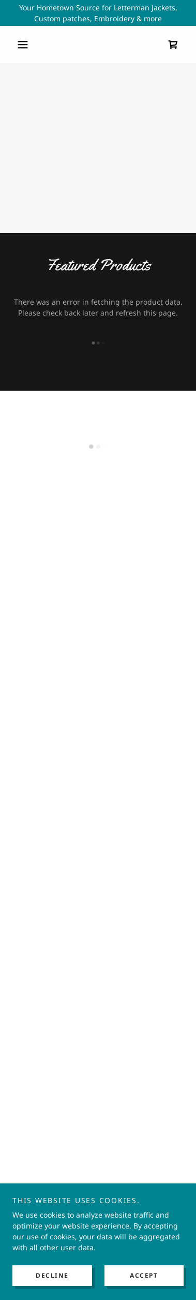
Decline (52, 1275)
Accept (144, 1275)
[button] (25, 44)
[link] (98, 45)
